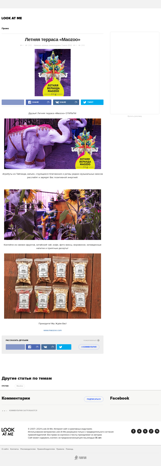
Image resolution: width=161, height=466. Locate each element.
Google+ (151, 431)
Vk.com (139, 431)
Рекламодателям (28, 449)
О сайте (5, 449)
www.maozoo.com (53, 330)
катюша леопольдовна (51, 45)
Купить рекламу (135, 116)
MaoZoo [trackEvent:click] (20, 386)
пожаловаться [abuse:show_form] (91, 340)
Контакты (14, 449)
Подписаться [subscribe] (94, 399)
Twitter (145, 431)
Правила (60, 449)
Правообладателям (46, 449)
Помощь (69, 449)
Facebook (133, 431)
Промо (5, 28)
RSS (157, 431)
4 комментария (88, 347)
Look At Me (12, 18)
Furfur (80, 458)
